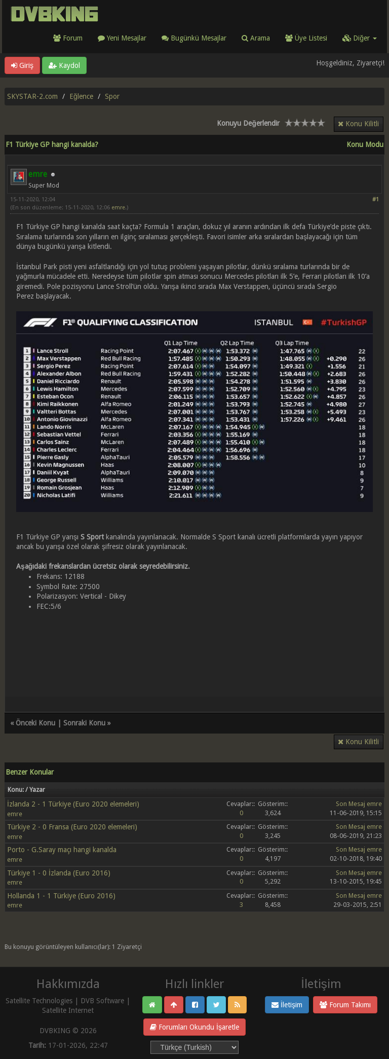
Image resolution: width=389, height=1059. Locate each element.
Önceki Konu (35, 723)
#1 (375, 199)
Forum (68, 38)
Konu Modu (364, 144)
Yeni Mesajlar (122, 38)
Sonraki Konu (84, 723)
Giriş (22, 65)
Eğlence (81, 96)
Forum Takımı (345, 1005)
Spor (112, 96)
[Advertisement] (194, 650)
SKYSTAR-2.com (32, 96)
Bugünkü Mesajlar (194, 38)
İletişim (286, 1005)
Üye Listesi (306, 38)
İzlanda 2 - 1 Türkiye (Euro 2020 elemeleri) (73, 804)
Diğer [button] (359, 38)
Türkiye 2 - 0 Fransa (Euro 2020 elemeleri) (72, 827)
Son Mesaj (350, 804)
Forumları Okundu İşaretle (194, 1027)
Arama (256, 38)
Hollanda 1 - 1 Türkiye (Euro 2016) (61, 896)
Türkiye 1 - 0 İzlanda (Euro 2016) (58, 873)
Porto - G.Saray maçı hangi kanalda (61, 850)
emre (118, 207)
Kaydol (64, 65)
